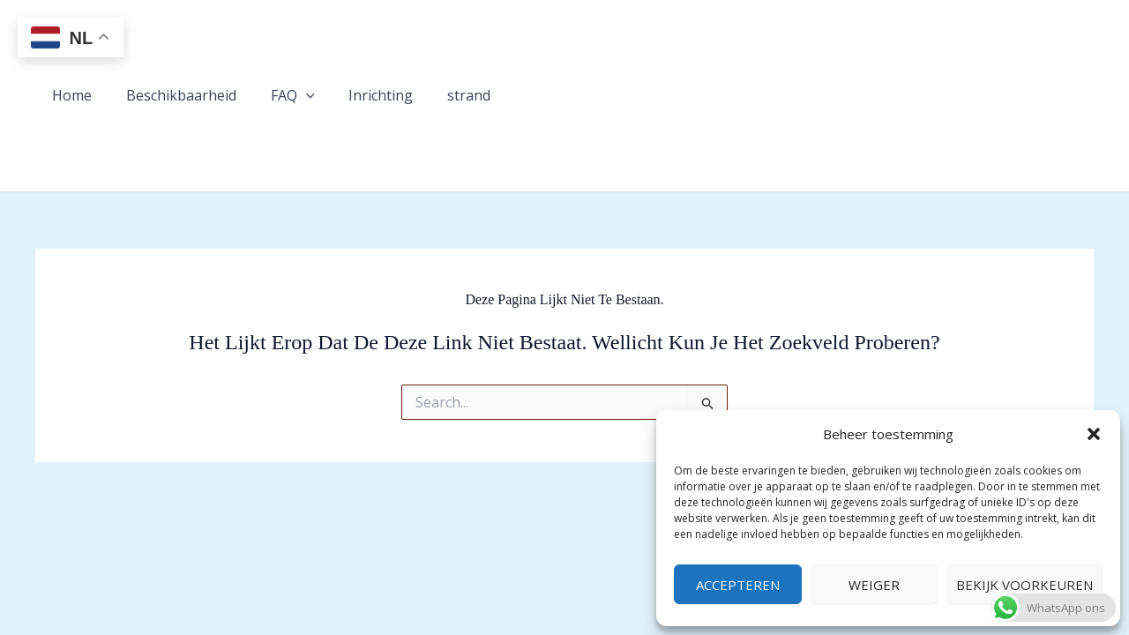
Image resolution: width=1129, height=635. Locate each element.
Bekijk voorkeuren (1024, 585)
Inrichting (360, 95)
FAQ (278, 95)
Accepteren (738, 585)
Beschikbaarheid (172, 95)
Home (69, 95)
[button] (1094, 434)
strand (442, 95)
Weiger (874, 585)
